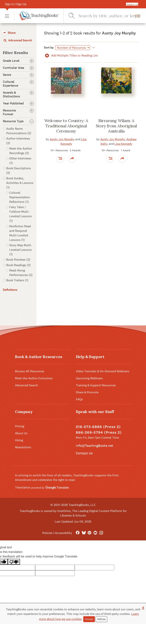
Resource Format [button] (18, 112)
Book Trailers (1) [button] (17, 280)
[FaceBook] (77, 533)
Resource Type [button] (18, 121)
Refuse (101, 619)
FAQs (79, 399)
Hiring (19, 440)
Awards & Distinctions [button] (18, 94)
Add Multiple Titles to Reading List (71, 55)
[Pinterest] (89, 533)
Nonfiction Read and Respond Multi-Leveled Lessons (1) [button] (20, 233)
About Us (21, 433)
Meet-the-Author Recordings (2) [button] (20, 151)
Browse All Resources (29, 371)
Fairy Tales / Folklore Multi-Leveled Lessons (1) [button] (20, 214)
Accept (89, 619)
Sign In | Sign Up (15, 4)
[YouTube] (95, 533)
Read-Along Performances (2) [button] (21, 272)
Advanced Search (17, 40)
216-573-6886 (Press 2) (98, 426)
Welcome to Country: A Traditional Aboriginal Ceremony (66, 126)
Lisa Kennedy (123, 144)
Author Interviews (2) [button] (18, 140)
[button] (7, 16)
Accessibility (63, 533)
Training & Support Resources (96, 385)
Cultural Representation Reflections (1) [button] (19, 197)
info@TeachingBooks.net (94, 445)
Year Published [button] (18, 103)
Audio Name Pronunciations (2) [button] (18, 131)
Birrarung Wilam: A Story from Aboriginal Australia (116, 126)
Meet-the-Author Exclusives (34, 378)
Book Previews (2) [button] (18, 260)
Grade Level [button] (18, 61)
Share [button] (9, 33)
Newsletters (23, 447)
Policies (47, 533)
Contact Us (84, 453)
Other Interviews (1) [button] (20, 160)
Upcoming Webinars (89, 378)
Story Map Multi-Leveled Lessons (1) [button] (20, 249)
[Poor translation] (14, 562)
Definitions (10, 290)
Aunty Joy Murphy (62, 139)
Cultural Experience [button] (18, 84)
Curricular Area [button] (18, 68)
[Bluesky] (83, 533)
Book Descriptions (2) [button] (18, 170)
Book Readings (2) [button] (18, 265)
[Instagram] (101, 533)
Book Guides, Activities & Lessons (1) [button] (19, 182)
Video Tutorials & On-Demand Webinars (102, 371)
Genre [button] (18, 75)
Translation (42, 487)
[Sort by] (72, 47)
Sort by (49, 47)
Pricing (19, 426)
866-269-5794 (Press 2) (99, 432)
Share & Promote (87, 392)
